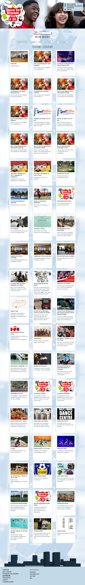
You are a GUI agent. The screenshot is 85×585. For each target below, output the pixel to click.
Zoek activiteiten (42, 31)
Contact (69, 9)
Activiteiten (70, 7)
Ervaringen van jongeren (74, 6)
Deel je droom (71, 4)
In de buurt (37, 46)
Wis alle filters (47, 46)
